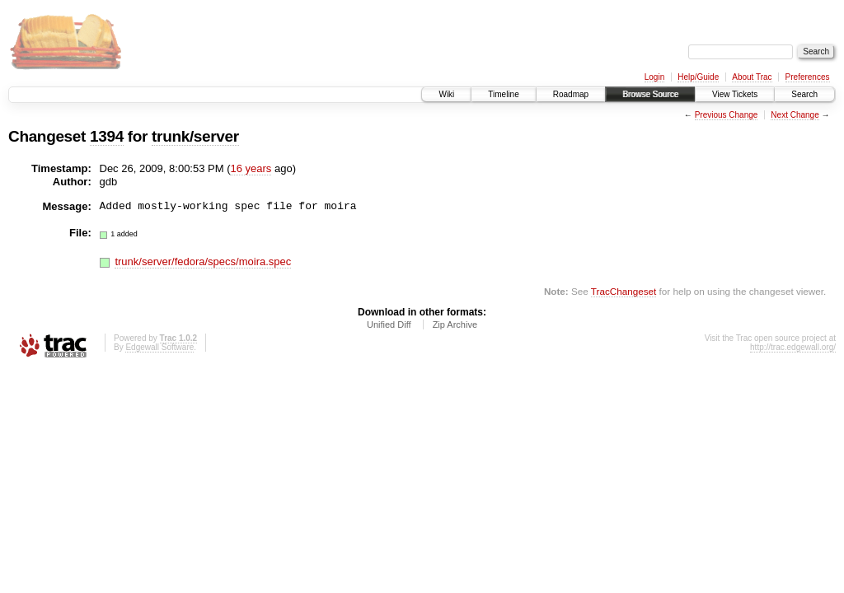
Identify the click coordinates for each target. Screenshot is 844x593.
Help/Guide (698, 77)
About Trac (751, 77)
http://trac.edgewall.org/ (793, 347)
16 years (250, 168)
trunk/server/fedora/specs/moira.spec (203, 261)
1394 (107, 136)
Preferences (807, 77)
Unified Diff (389, 324)
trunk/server (195, 136)
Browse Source (650, 94)
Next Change (794, 114)
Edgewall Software (159, 347)
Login (654, 77)
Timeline (503, 94)
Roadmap (570, 94)
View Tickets (734, 94)
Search (804, 94)
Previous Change (726, 114)
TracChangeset (623, 291)
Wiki (446, 94)
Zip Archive (455, 324)
